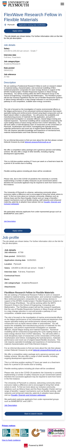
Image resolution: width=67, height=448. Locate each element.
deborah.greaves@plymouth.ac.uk (38, 142)
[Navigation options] (62, 4)
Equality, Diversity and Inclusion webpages (28, 395)
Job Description (10, 221)
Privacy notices (8, 426)
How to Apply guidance (11, 440)
